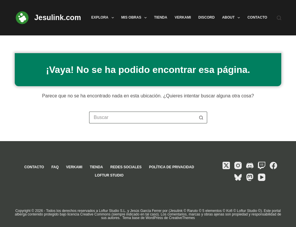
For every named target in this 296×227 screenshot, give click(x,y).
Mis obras (135, 17)
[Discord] (250, 165)
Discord (206, 17)
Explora (103, 17)
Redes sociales (126, 167)
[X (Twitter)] (226, 165)
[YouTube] (261, 177)
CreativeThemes (182, 218)
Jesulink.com (57, 17)
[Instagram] (238, 165)
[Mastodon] (250, 177)
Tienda (160, 17)
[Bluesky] (238, 177)
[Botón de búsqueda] (201, 117)
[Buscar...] (142, 117)
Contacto (257, 17)
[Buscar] (279, 18)
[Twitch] (261, 165)
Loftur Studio (109, 175)
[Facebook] (273, 165)
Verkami (183, 17)
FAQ (55, 167)
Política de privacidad (171, 167)
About (232, 17)
